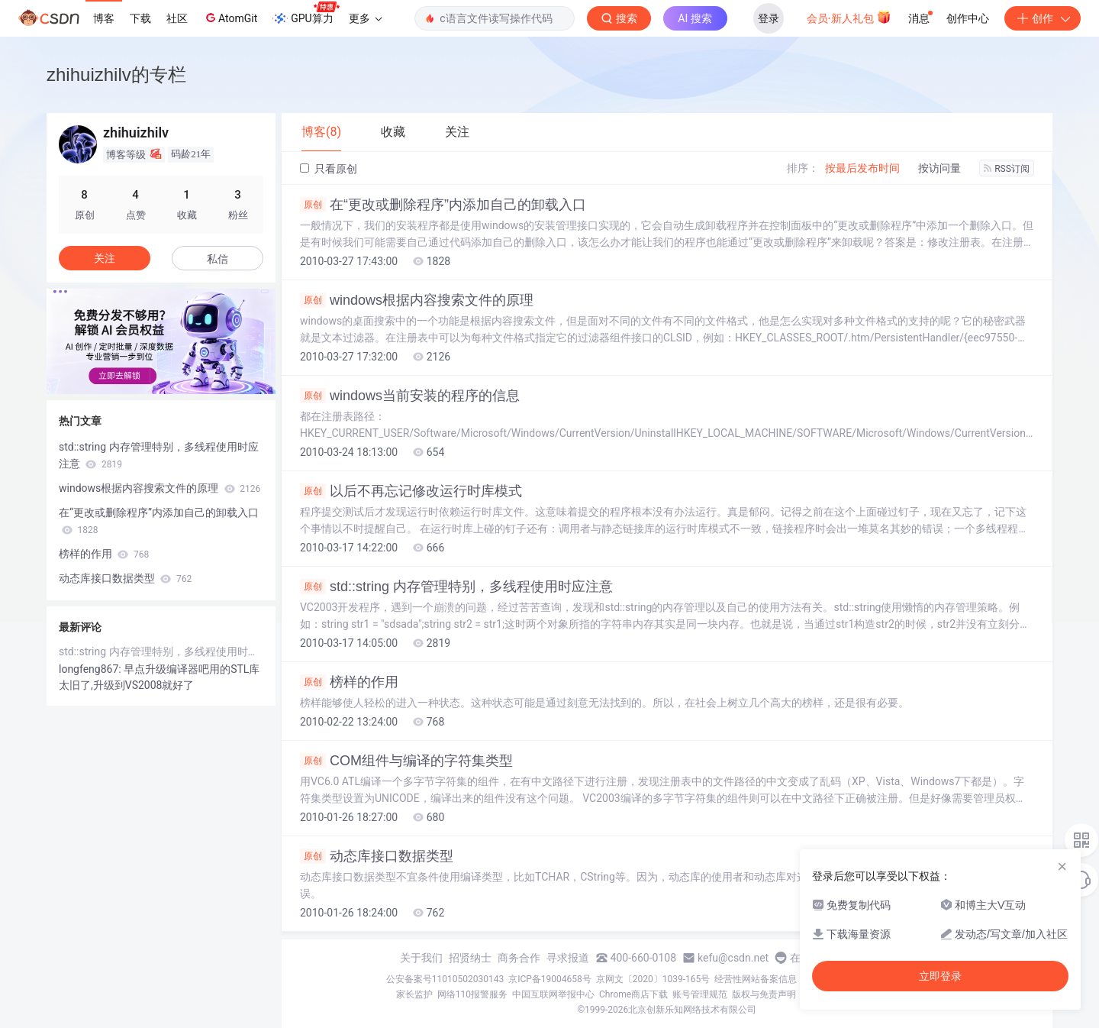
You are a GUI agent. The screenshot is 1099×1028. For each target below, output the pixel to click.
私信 (217, 259)
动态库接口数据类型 (376, 856)
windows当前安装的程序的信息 (410, 395)
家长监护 (414, 994)
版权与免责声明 (764, 994)
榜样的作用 (349, 682)
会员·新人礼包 (849, 16)
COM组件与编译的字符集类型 (406, 760)
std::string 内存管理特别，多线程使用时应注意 (456, 586)
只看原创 (328, 169)
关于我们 (421, 958)
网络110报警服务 (472, 994)
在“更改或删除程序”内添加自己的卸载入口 (443, 204)
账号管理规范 (699, 994)
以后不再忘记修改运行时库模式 (411, 491)
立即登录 (940, 976)
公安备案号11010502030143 (445, 979)
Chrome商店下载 (633, 994)
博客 (103, 18)
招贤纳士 (470, 958)
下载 (140, 18)
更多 (365, 18)
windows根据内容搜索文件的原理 (416, 300)
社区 (177, 18)
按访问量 (939, 168)
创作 (1042, 18)
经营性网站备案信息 (755, 979)
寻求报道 (567, 958)
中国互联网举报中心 (553, 994)
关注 (104, 258)
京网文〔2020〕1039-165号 (653, 979)
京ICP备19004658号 (549, 979)
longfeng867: (91, 669)
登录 (768, 18)
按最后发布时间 (862, 168)
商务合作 (519, 958)
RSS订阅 (1007, 168)
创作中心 (967, 18)
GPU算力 (305, 14)
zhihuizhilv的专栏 (116, 74)
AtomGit (230, 18)
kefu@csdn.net (733, 958)
